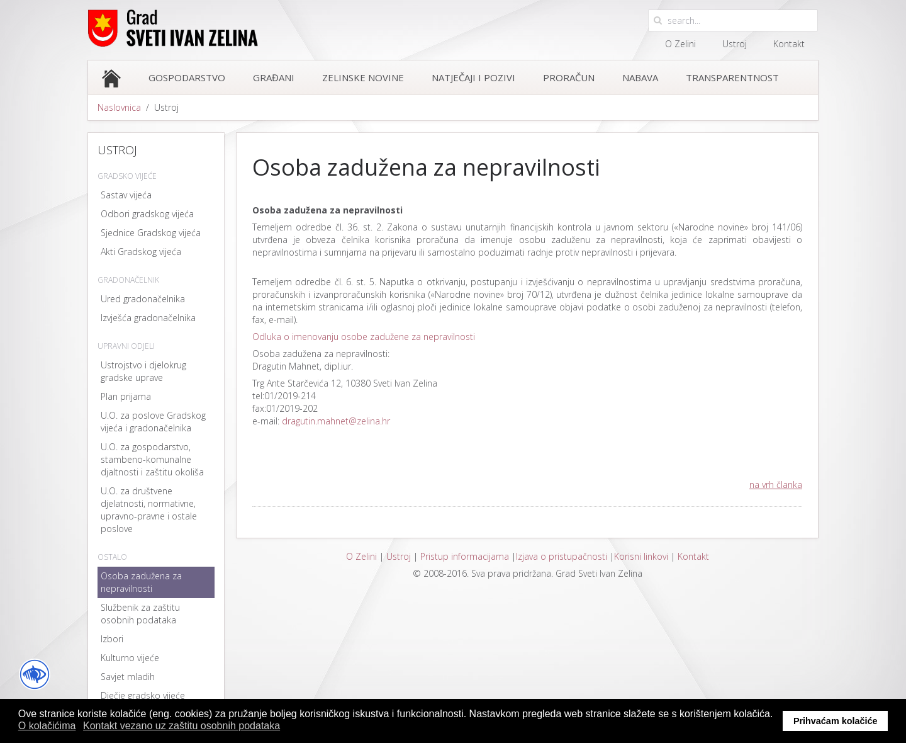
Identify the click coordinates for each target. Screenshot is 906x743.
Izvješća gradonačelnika (148, 318)
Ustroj (734, 44)
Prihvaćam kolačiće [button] (835, 721)
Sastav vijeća (126, 195)
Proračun (569, 77)
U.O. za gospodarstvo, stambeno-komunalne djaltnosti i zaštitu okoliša (152, 459)
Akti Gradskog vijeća (141, 252)
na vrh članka (775, 485)
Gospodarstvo (186, 77)
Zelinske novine (363, 77)
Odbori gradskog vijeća (147, 214)
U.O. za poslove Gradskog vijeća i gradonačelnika (153, 421)
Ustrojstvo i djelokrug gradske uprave (143, 371)
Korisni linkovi (641, 556)
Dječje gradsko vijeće (143, 695)
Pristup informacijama (464, 556)
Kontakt (789, 44)
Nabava (640, 77)
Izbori (112, 639)
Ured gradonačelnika (143, 299)
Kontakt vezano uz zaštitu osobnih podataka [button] (181, 725)
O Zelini (680, 44)
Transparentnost (732, 77)
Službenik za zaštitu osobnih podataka (140, 613)
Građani (273, 77)
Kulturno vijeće (130, 658)
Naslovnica (119, 107)
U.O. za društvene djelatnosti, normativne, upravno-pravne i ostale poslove (149, 510)
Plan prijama (126, 396)
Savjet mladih (128, 677)
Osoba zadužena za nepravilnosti (141, 582)
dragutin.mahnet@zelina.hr (336, 421)
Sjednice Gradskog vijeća (151, 233)
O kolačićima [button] (47, 725)
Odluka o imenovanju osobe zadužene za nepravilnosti (363, 337)
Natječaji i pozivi (473, 77)
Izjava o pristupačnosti (561, 556)
